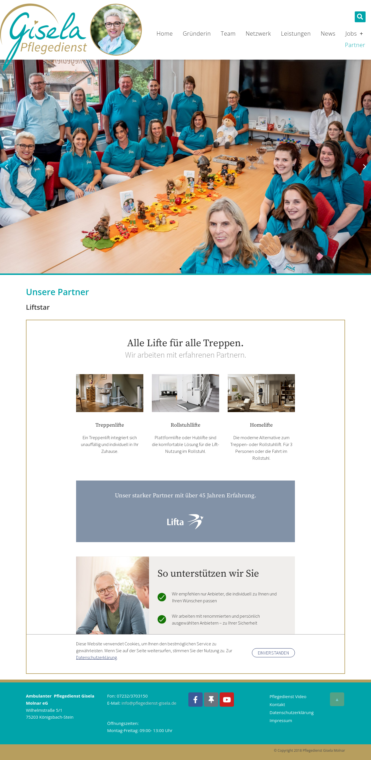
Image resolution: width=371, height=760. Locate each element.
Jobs (354, 33)
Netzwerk (258, 33)
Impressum (281, 720)
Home (164, 33)
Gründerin (197, 33)
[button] (360, 16)
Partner (355, 45)
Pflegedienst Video (288, 696)
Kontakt (277, 704)
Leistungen (296, 33)
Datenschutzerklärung (292, 712)
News (328, 33)
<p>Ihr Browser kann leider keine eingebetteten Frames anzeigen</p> (186, 495)
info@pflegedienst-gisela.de (148, 703)
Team (228, 33)
